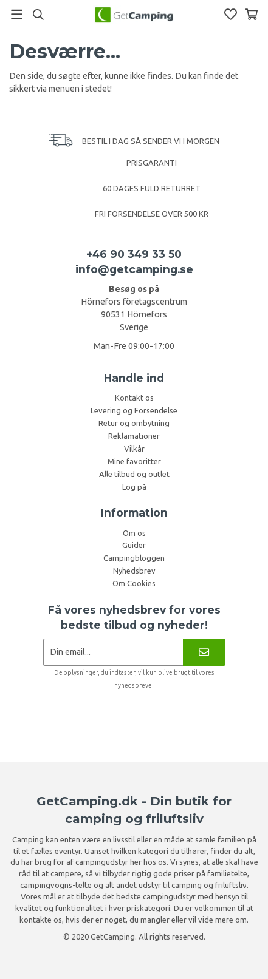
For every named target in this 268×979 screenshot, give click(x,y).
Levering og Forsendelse (134, 410)
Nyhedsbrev (134, 570)
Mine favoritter (134, 461)
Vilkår (134, 448)
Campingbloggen (134, 558)
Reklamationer (134, 436)
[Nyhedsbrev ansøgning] (113, 652)
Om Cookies (134, 583)
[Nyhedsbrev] (204, 652)
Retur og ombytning (134, 423)
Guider (134, 545)
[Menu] (16, 14)
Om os (134, 533)
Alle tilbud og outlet (134, 474)
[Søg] (38, 14)
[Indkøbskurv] (251, 14)
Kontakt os (134, 397)
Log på (134, 487)
